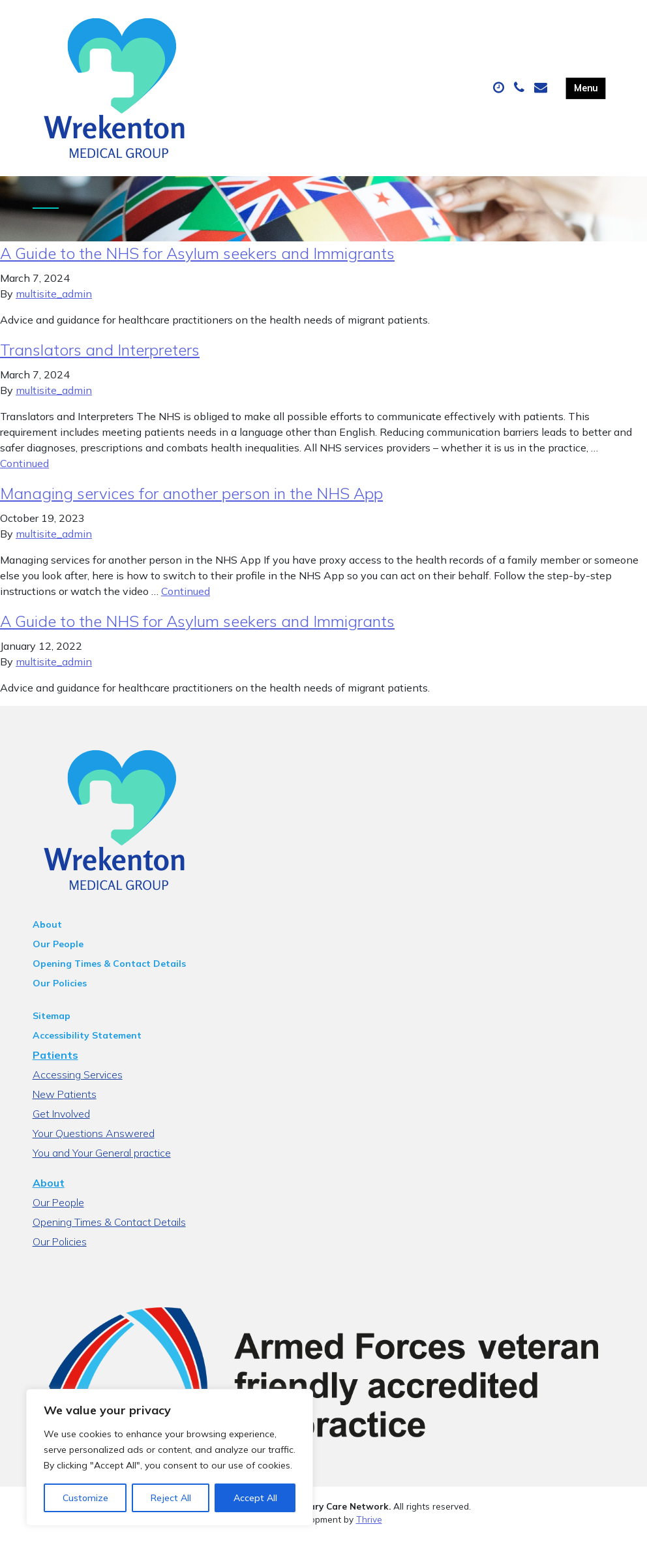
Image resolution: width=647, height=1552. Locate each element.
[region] (169, 1457)
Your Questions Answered (94, 1146)
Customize (85, 1498)
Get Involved (61, 1126)
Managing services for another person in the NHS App (191, 506)
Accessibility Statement (87, 1048)
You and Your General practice (102, 1165)
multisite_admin (54, 306)
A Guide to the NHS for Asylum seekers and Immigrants (197, 266)
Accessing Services (78, 1087)
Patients (55, 1067)
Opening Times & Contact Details (109, 976)
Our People (58, 957)
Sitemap (51, 1029)
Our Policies (60, 996)
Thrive (369, 1532)
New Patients (65, 1107)
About (47, 937)
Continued (24, 476)
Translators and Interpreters (100, 363)
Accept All (255, 1498)
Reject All (171, 1498)
